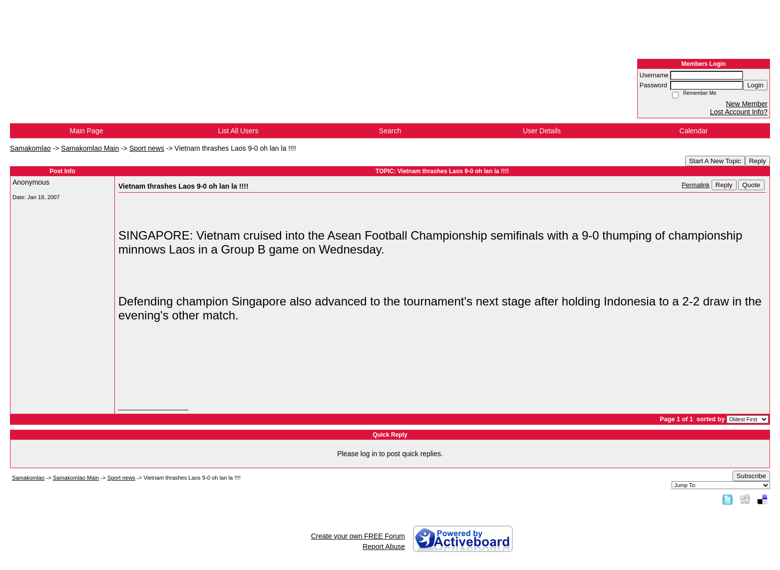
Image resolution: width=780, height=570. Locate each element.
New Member (747, 104)
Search (390, 131)
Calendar (694, 131)
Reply (757, 161)
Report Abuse (384, 547)
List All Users (238, 131)
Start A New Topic (715, 161)
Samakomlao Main (90, 148)
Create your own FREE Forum (358, 536)
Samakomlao (30, 148)
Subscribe (751, 476)
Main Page (86, 131)
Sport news (146, 148)
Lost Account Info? (739, 112)
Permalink (696, 185)
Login (755, 85)
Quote (751, 185)
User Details (542, 131)
